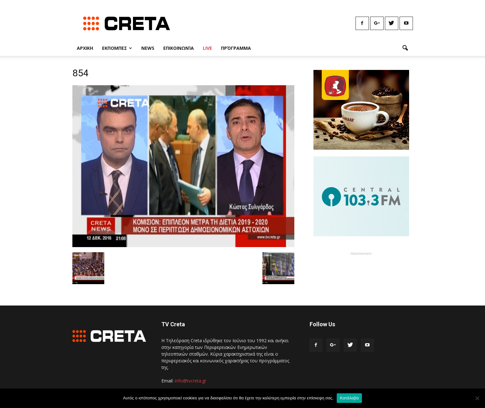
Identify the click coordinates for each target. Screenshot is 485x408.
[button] (405, 48)
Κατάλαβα (349, 398)
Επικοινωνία (178, 48)
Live (207, 48)
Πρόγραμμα (236, 48)
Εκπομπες (117, 48)
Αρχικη (85, 48)
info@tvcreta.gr (190, 381)
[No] (477, 398)
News (147, 48)
